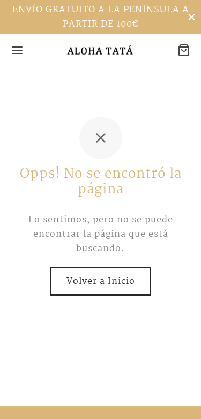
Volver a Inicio (100, 281)
